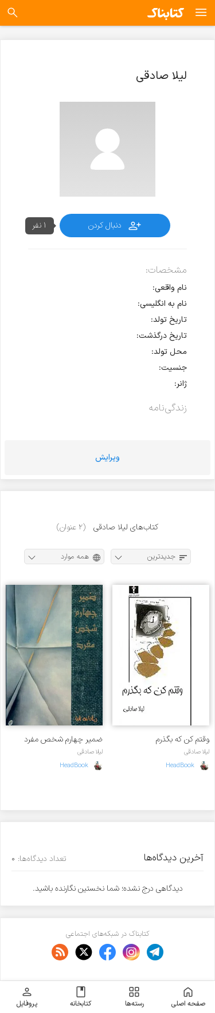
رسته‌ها (134, 997)
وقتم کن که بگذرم (182, 739)
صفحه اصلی (188, 997)
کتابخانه (80, 997)
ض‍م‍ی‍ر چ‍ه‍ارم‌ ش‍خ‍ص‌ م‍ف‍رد (63, 739)
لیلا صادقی (196, 751)
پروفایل (26, 997)
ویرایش (107, 458)
